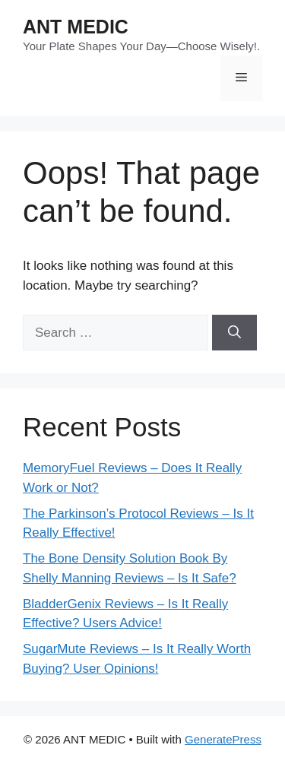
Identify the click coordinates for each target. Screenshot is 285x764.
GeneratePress (223, 739)
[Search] (234, 333)
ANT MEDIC (75, 26)
